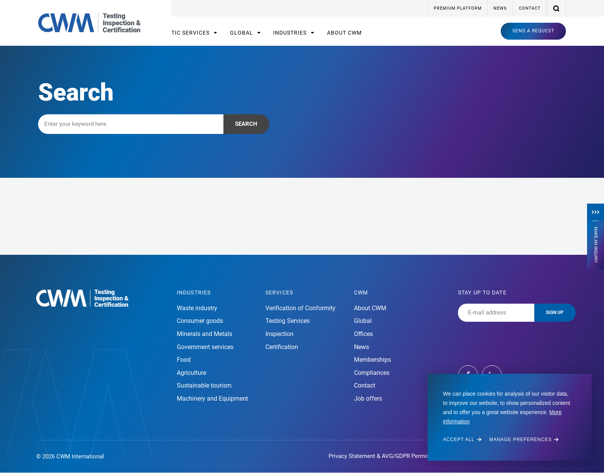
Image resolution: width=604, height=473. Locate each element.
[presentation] (516, 337)
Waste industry (197, 308)
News (500, 8)
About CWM (344, 33)
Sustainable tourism (204, 385)
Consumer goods (200, 320)
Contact (530, 8)
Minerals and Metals (204, 334)
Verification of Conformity (300, 308)
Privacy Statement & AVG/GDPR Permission (385, 456)
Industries (290, 33)
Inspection (279, 334)
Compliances (371, 372)
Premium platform (458, 8)
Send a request (533, 30)
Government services (205, 347)
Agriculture (191, 372)
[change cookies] (524, 439)
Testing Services (287, 320)
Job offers (368, 398)
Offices (363, 334)
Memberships (372, 359)
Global (242, 33)
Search (246, 123)
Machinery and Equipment (212, 398)
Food (184, 359)
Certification (281, 347)
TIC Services (191, 33)
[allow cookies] (462, 439)
